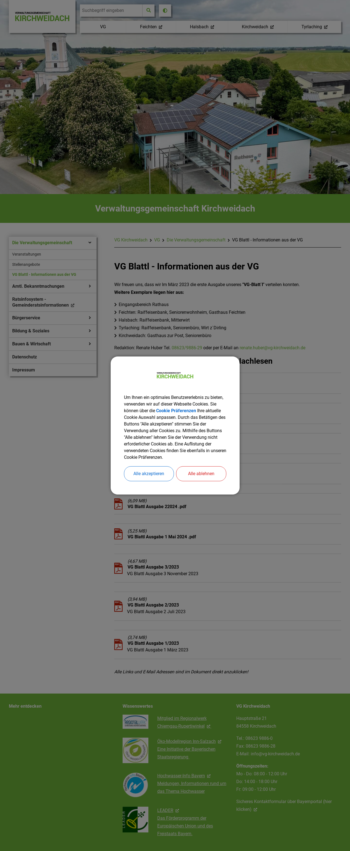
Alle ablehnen (201, 473)
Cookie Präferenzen (176, 410)
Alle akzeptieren (148, 473)
